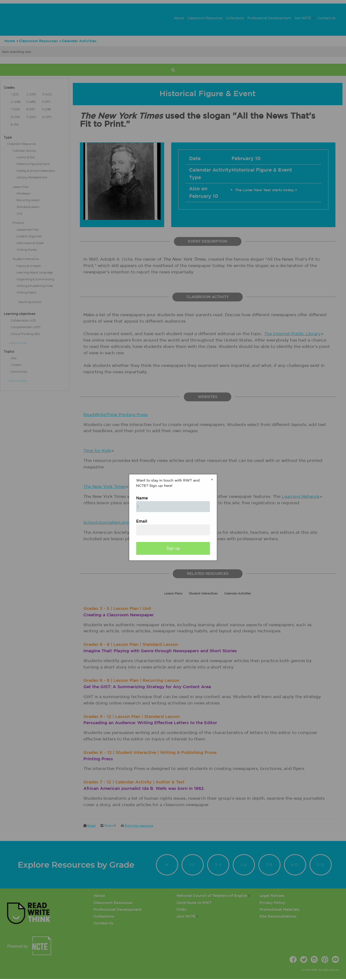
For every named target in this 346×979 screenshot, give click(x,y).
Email (141, 521)
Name (142, 498)
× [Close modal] (212, 479)
